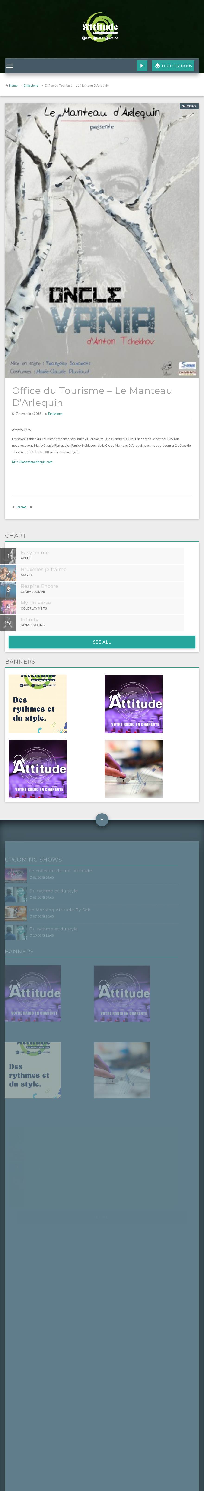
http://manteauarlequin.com (32, 462)
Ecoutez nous (176, 65)
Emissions (31, 85)
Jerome (21, 507)
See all (102, 641)
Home (13, 85)
